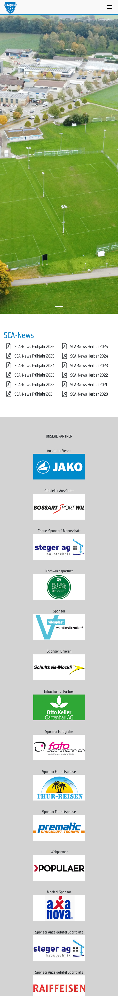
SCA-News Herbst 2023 (84, 365)
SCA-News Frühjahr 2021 (28, 394)
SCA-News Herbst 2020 (84, 394)
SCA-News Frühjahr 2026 (29, 346)
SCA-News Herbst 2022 (84, 375)
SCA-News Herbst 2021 (83, 384)
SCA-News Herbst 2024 (84, 356)
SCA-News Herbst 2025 (84, 346)
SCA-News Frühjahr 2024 (29, 365)
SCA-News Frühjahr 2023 (29, 375)
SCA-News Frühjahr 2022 (29, 384)
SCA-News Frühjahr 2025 (29, 356)
